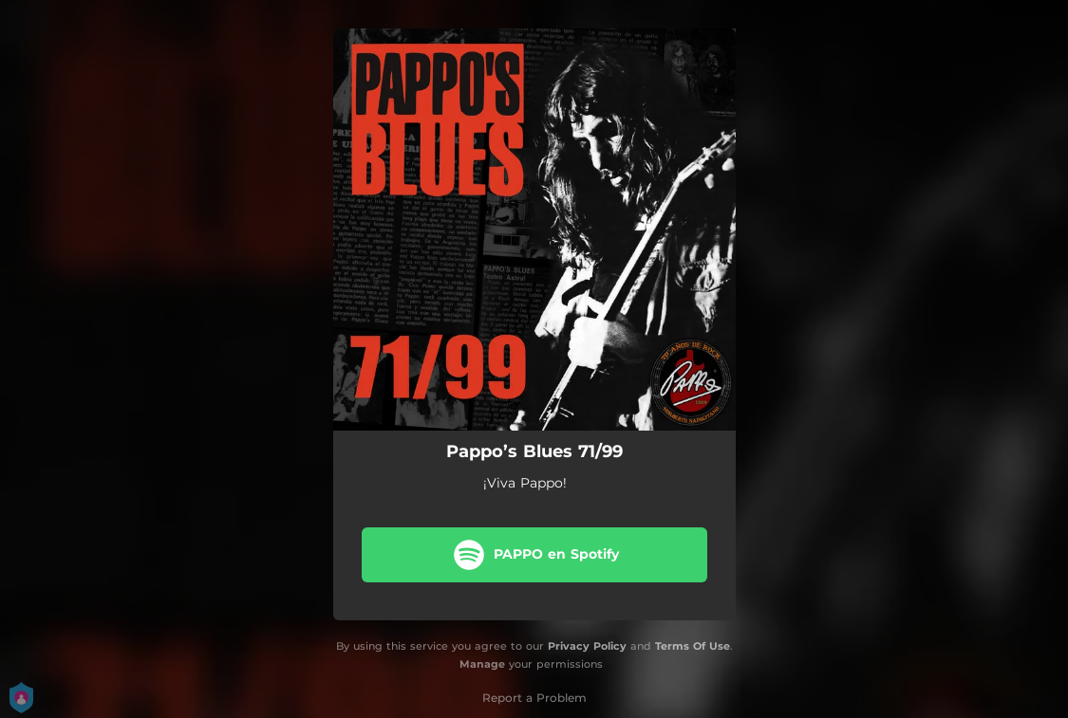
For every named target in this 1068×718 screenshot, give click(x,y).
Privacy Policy (587, 646)
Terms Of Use (692, 646)
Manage (482, 664)
